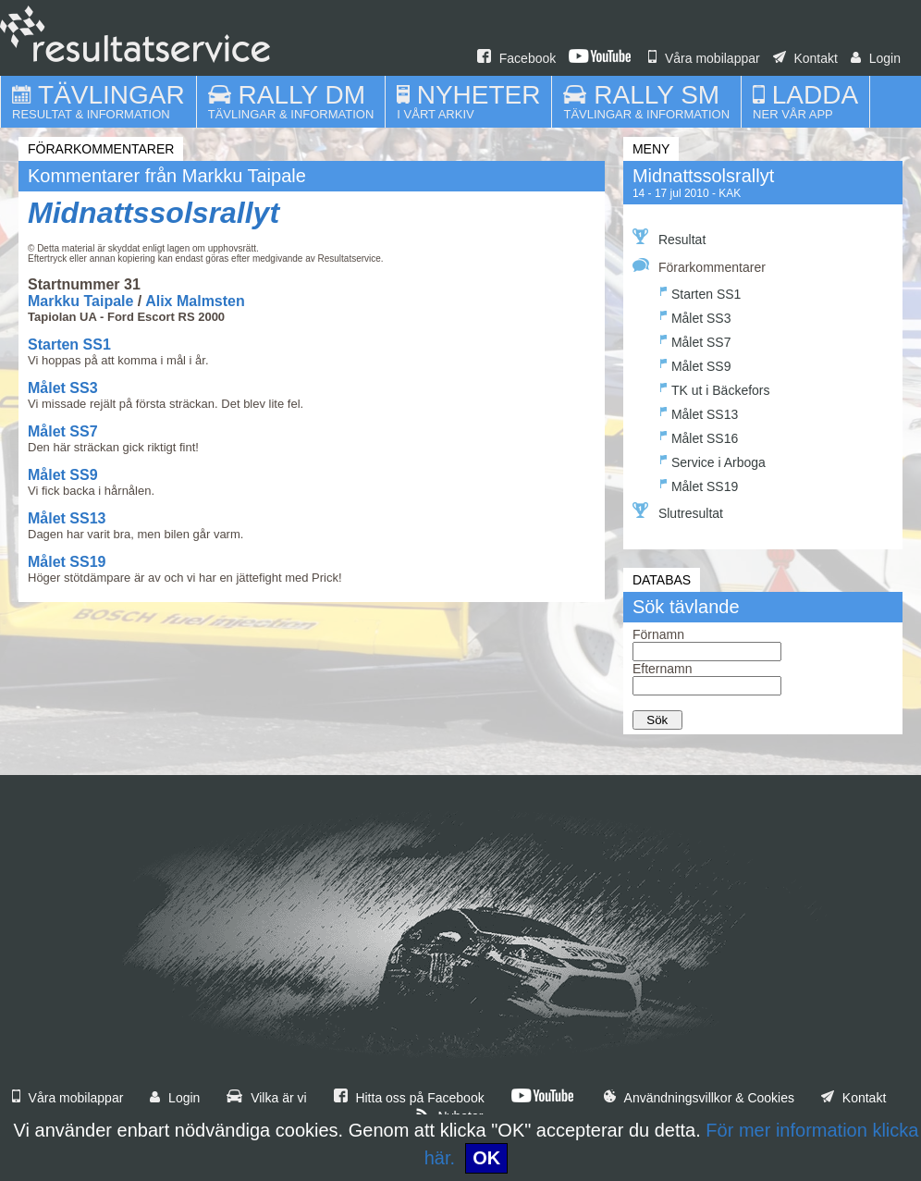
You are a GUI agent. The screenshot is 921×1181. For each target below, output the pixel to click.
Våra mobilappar (704, 58)
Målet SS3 (63, 388)
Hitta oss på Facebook (409, 1097)
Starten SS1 (69, 344)
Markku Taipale (80, 301)
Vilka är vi (266, 1097)
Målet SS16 (699, 436)
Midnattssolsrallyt (153, 212)
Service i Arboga (713, 460)
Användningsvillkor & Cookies (699, 1097)
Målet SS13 (66, 518)
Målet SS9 (63, 475)
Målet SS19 (66, 562)
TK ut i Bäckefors (715, 388)
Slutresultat (677, 511)
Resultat (669, 237)
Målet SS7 (63, 431)
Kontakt (805, 58)
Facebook (516, 58)
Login (876, 58)
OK (486, 1158)
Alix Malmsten (195, 301)
